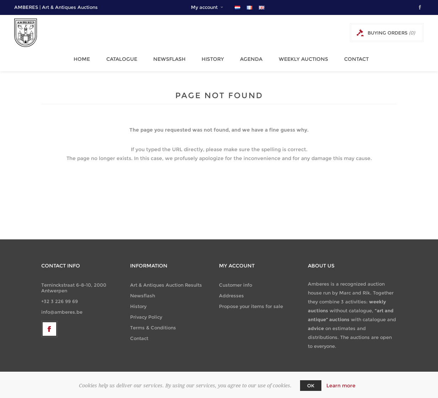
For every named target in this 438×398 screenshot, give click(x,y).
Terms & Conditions (153, 324)
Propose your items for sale (251, 303)
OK (310, 385)
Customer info (235, 281)
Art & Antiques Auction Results (166, 281)
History (210, 57)
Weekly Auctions (297, 57)
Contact (348, 57)
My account (204, 7)
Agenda (247, 57)
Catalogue (123, 57)
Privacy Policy (146, 313)
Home (85, 57)
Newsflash (169, 57)
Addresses (231, 292)
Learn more (341, 385)
